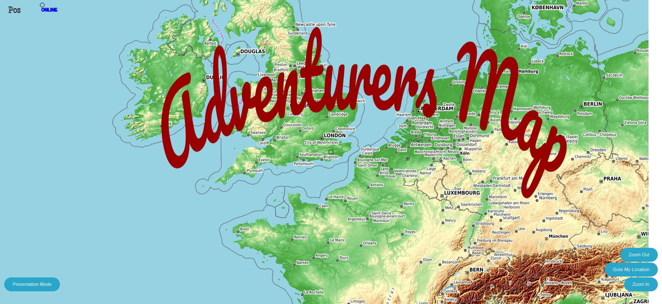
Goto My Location (631, 269)
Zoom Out (639, 254)
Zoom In (640, 284)
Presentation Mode (32, 284)
